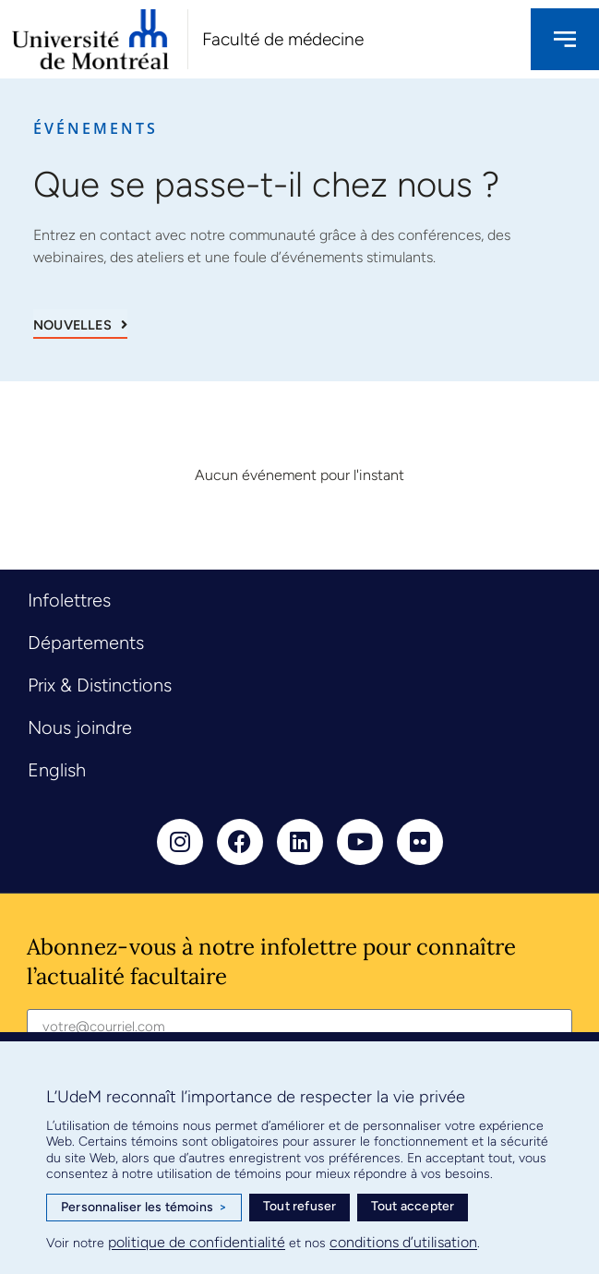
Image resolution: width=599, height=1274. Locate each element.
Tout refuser (299, 1206)
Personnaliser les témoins (144, 1207)
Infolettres (69, 600)
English (57, 770)
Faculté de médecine (283, 39)
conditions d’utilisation (403, 1242)
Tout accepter (413, 1206)
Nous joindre (80, 727)
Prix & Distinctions (100, 685)
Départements (86, 642)
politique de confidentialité (196, 1242)
